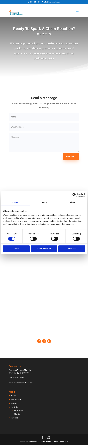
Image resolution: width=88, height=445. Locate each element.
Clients (17, 414)
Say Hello (14, 418)
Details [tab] (44, 202)
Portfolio (14, 407)
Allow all (72, 249)
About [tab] (72, 202)
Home (13, 395)
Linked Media (45, 441)
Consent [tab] (15, 202)
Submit (71, 156)
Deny (16, 249)
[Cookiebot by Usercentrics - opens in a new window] (74, 195)
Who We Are (16, 399)
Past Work (18, 410)
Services (14, 403)
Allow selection (44, 249)
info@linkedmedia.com (23, 382)
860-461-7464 (35, 2)
